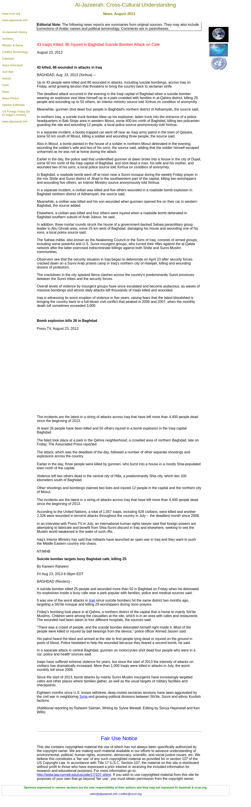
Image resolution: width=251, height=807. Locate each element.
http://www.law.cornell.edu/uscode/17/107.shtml (74, 775)
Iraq (92, 600)
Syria (83, 696)
